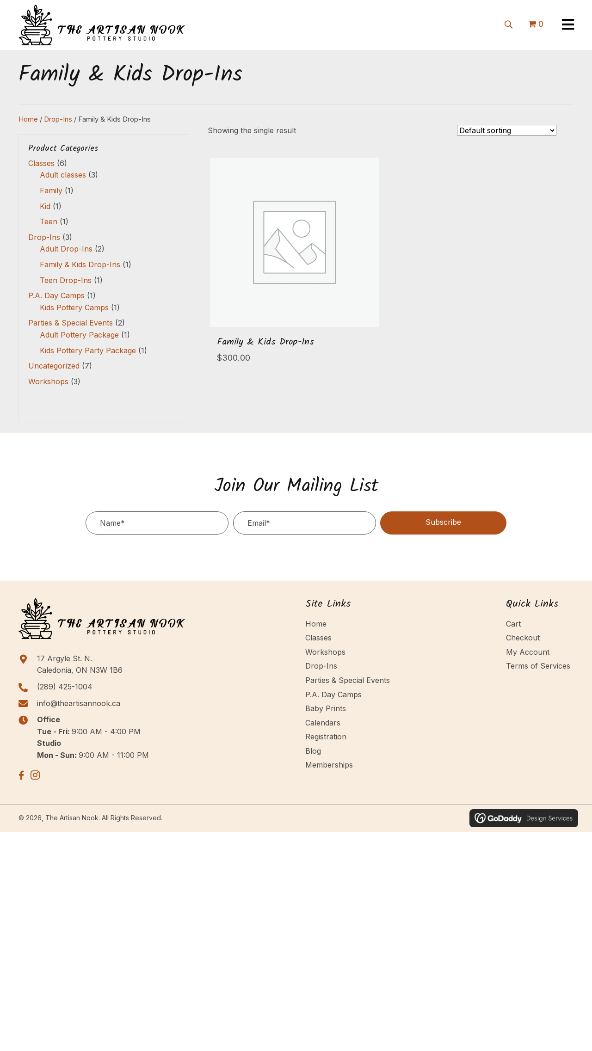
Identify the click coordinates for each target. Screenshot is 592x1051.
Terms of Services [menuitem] (538, 665)
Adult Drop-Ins (66, 248)
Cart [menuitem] (513, 623)
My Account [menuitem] (527, 652)
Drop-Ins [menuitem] (321, 665)
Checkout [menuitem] (523, 637)
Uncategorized (54, 365)
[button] (508, 23)
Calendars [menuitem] (322, 722)
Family (51, 190)
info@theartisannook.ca (78, 703)
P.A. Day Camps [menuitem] (333, 694)
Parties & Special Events (70, 322)
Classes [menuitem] (318, 637)
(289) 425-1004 (64, 686)
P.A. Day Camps (56, 295)
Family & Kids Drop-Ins (80, 264)
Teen (48, 221)
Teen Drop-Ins (66, 280)
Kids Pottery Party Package (88, 350)
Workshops (48, 381)
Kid (45, 206)
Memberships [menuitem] (329, 764)
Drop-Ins (58, 119)
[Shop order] (506, 130)
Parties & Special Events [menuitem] (347, 680)
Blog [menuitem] (313, 751)
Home (28, 119)
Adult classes (63, 174)
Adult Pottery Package (79, 334)
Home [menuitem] (316, 623)
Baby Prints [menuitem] (325, 708)
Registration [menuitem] (325, 736)
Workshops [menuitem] (325, 652)
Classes (41, 163)
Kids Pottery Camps (74, 307)
